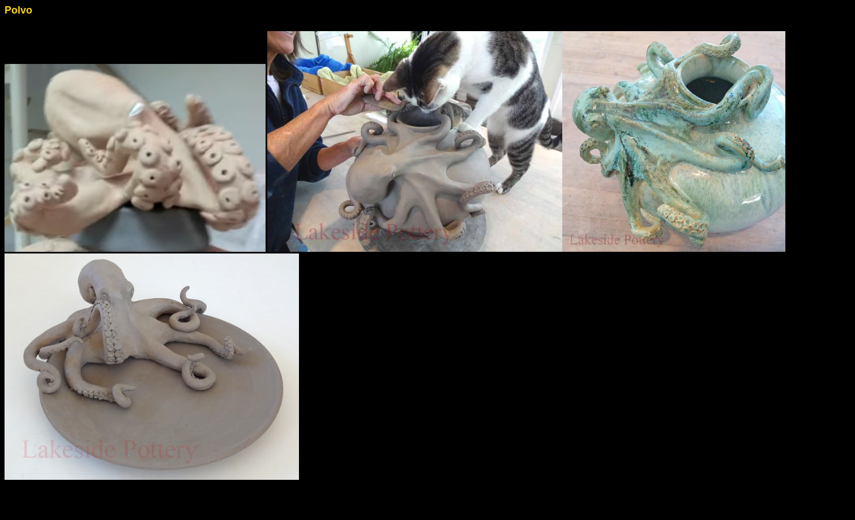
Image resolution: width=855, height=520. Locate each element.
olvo (21, 10)
